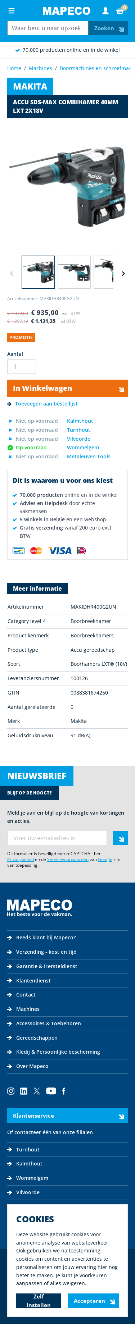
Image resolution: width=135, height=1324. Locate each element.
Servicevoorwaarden (68, 859)
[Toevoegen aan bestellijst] (42, 404)
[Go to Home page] (66, 11)
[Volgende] (123, 273)
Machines (40, 68)
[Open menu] (11, 10)
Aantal (15, 354)
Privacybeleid (20, 859)
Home (14, 68)
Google (105, 859)
